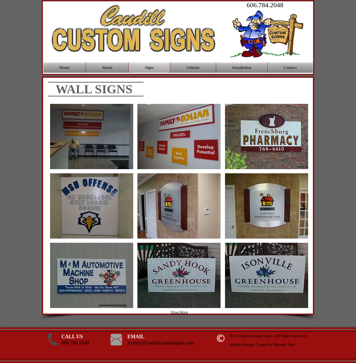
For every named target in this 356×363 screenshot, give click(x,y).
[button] (91, 136)
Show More (179, 312)
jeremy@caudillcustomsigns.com (160, 343)
